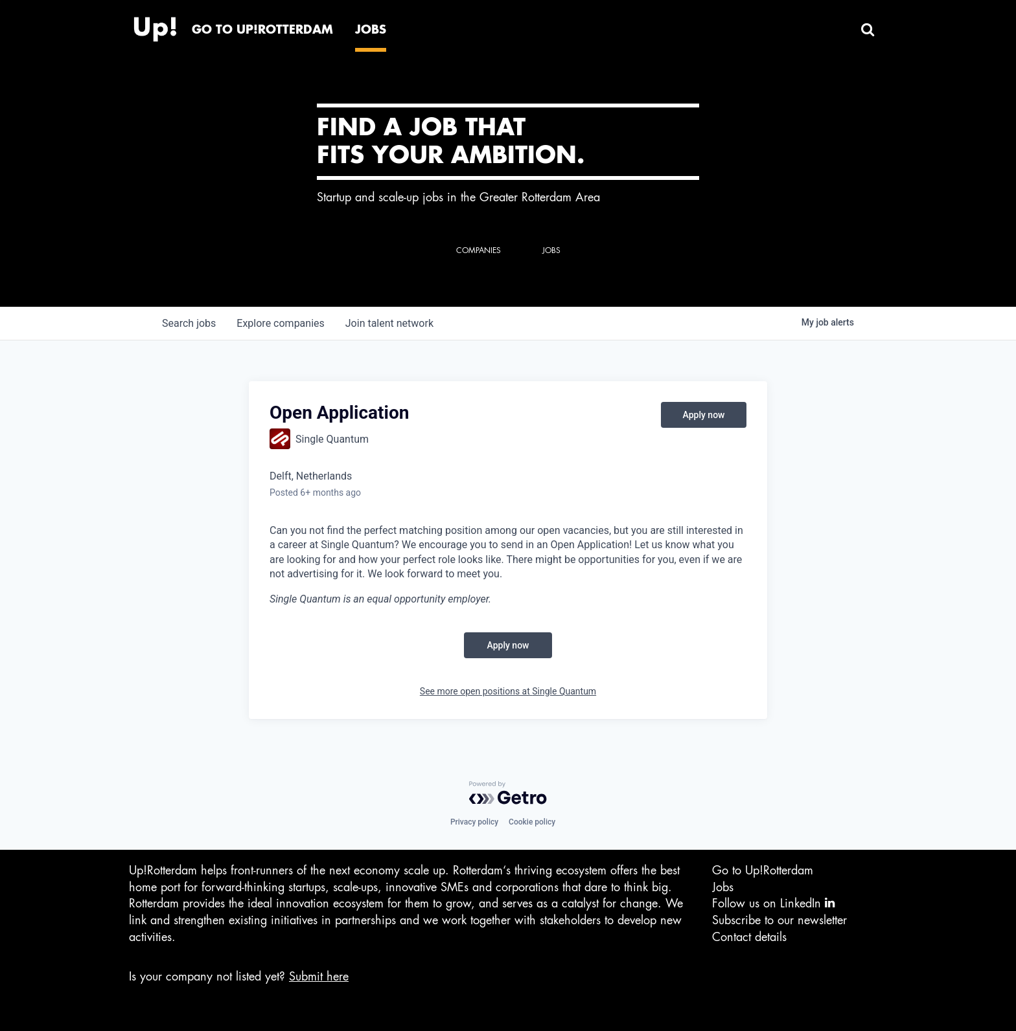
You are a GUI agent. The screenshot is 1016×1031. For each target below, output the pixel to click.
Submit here (319, 976)
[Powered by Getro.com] (508, 792)
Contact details (749, 937)
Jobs (722, 887)
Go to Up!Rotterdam (762, 870)
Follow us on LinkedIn (773, 903)
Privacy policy (474, 821)
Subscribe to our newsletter (779, 920)
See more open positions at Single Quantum (508, 691)
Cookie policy (532, 821)
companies (280, 323)
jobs (189, 323)
